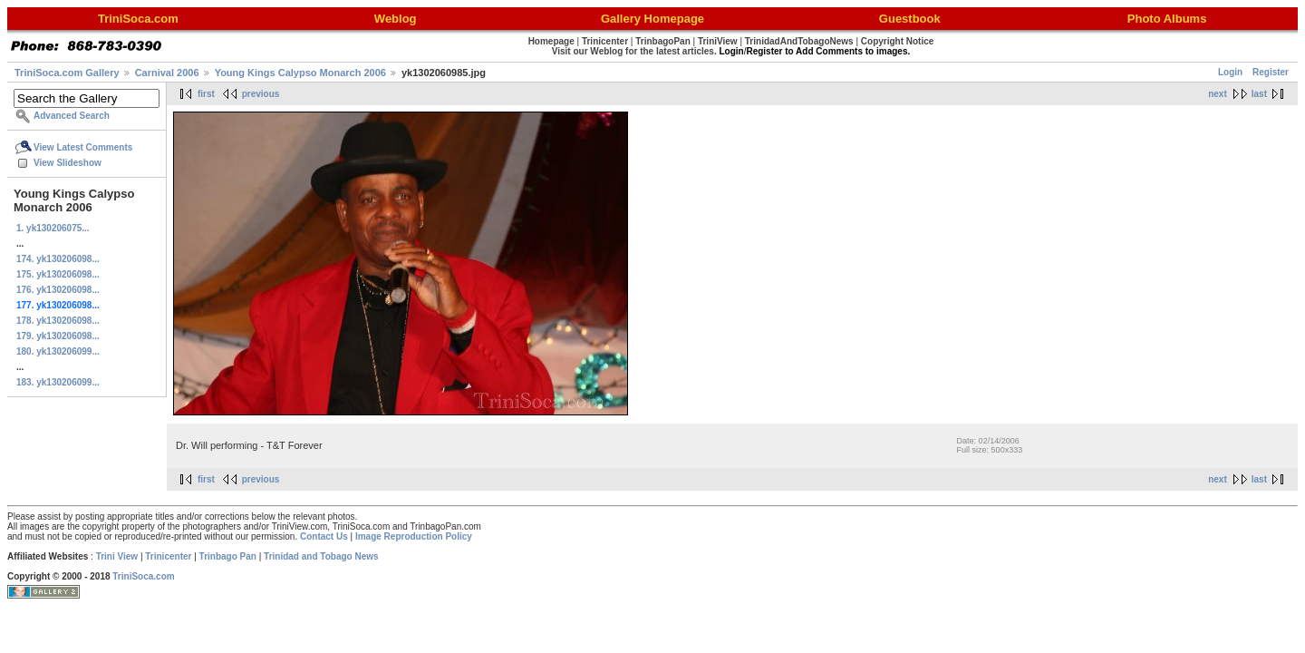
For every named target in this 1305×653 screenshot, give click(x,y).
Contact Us (324, 536)
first (206, 94)
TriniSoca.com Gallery (67, 72)
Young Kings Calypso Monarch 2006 (300, 72)
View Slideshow (68, 163)
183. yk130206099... (58, 382)
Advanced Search (72, 116)
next (1217, 94)
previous (261, 94)
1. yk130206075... (53, 228)
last (1259, 94)
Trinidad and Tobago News (321, 556)
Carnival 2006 (167, 72)
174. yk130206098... (58, 259)
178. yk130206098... (58, 321)
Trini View (117, 556)
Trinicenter (168, 556)
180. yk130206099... (58, 351)
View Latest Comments (83, 147)
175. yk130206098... (58, 274)
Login (1230, 72)
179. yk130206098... (58, 336)
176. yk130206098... (58, 290)
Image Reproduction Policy (413, 536)
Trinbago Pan (227, 556)
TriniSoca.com (143, 576)
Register (1270, 72)
